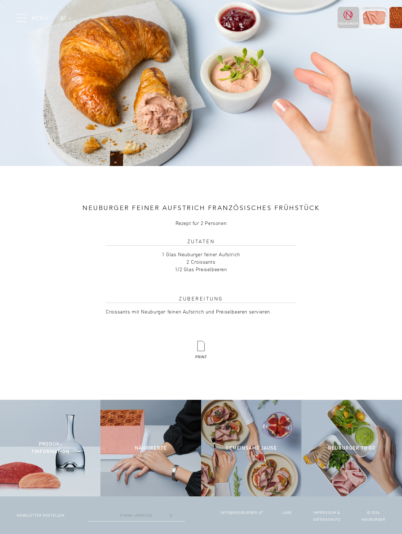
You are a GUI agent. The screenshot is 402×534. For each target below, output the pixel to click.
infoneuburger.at (242, 513)
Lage (287, 513)
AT (65, 18)
